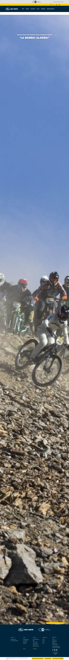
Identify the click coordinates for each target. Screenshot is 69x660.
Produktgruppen (25, 639)
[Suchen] (51, 5)
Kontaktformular (13, 639)
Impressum (54, 637)
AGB (53, 638)
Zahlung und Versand (54, 642)
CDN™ (44, 642)
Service (34, 637)
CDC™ (44, 640)
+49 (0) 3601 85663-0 (14, 640)
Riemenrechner (35, 644)
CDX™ (44, 639)
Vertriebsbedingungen (56, 646)
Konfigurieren (48, 658)
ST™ (43, 643)
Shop (24, 637)
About (24, 648)
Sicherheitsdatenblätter (56, 647)
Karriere (35, 648)
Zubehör (24, 643)
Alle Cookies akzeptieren (58, 658)
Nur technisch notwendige (37, 658)
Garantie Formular (36, 646)
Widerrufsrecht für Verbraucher (55, 644)
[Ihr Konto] (56, 5)
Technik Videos (35, 643)
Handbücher (35, 641)
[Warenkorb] (60, 5)
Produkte (45, 637)
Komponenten (25, 640)
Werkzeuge (25, 642)
